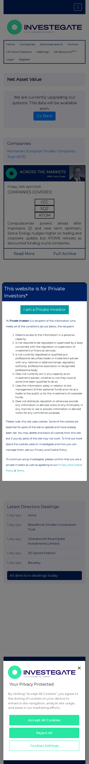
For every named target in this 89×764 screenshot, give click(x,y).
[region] (44, 710)
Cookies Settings (44, 745)
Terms (20, 470)
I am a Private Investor (44, 309)
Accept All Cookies (44, 720)
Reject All (44, 733)
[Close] (79, 668)
